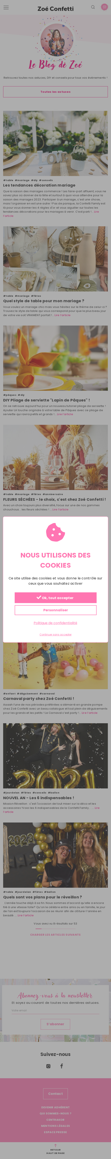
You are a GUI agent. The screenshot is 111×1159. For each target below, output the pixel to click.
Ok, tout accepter (54, 598)
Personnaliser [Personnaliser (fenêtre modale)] (55, 610)
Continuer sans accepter (55, 634)
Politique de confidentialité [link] (55, 623)
